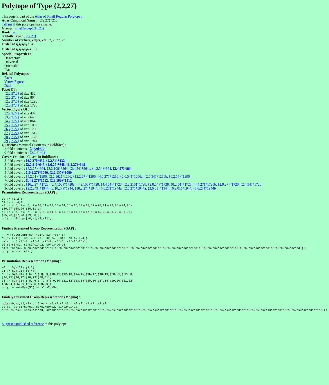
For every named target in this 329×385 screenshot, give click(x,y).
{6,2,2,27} (11, 129)
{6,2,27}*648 (76, 164)
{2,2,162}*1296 (60, 176)
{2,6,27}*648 (55, 164)
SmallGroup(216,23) (29, 28)
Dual (7, 85)
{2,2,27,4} (11, 97)
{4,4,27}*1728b (204, 184)
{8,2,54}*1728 (181, 184)
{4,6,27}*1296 (107, 176)
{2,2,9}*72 (37, 149)
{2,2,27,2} (11, 93)
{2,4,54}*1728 (250, 184)
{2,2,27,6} (11, 101)
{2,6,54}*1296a (131, 176)
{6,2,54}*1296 (179, 176)
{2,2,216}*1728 (134, 184)
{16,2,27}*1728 (37, 184)
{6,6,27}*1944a (110, 188)
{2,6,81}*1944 (158, 188)
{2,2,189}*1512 (61, 180)
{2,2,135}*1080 (61, 172)
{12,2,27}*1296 (84, 176)
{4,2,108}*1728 (87, 184)
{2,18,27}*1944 (61, 188)
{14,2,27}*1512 (37, 180)
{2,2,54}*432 (55, 161)
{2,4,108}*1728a (62, 184)
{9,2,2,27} (11, 141)
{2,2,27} (30, 36)
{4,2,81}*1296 (36, 176)
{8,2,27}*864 (35, 168)
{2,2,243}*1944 (37, 188)
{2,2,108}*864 (57, 168)
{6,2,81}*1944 (180, 188)
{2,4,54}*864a (79, 168)
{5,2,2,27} (11, 125)
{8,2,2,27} (11, 137)
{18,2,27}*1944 (86, 188)
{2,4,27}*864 (122, 168)
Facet (8, 78)
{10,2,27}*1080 (37, 172)
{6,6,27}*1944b (204, 188)
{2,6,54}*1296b (155, 176)
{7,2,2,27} (11, 133)
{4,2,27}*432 (35, 161)
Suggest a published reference (23, 341)
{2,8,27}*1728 (228, 184)
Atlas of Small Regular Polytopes (58, 16)
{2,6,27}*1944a (134, 188)
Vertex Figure (14, 81)
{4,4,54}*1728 (111, 184)
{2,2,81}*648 (35, 164)
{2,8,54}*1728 (158, 184)
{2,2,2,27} (11, 113)
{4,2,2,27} (11, 121)
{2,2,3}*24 (37, 153)
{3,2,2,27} (11, 117)
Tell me (7, 24)
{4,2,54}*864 (101, 168)
